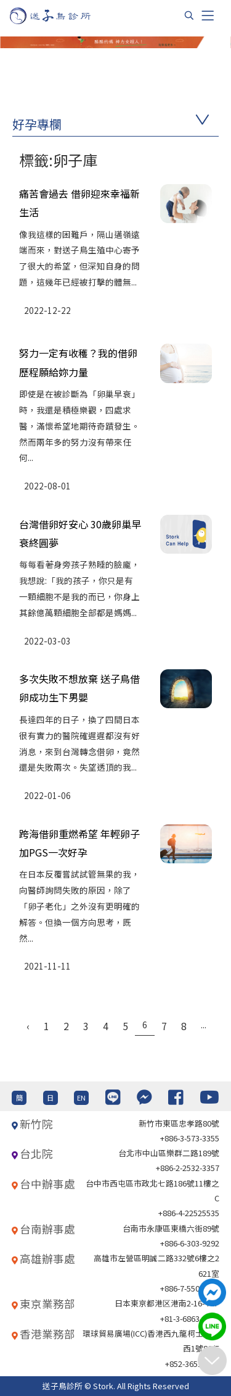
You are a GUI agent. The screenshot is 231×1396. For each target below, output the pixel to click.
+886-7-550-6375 (189, 1288)
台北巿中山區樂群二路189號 (168, 1153)
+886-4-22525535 (188, 1213)
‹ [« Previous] (28, 1025)
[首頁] (62, 15)
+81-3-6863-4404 (189, 1318)
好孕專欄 (37, 124)
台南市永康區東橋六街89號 (171, 1228)
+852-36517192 (192, 1363)
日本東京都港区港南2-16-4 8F (167, 1303)
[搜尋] (189, 15)
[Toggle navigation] (207, 15)
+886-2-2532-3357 (187, 1168)
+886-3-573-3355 (189, 1138)
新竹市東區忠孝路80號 (179, 1123)
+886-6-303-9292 (189, 1243)
